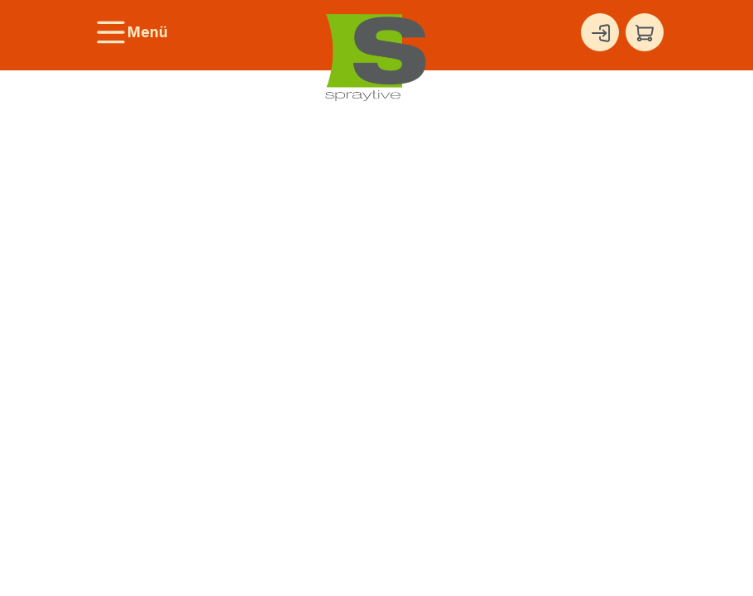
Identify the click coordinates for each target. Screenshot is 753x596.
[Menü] (131, 32)
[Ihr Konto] (600, 32)
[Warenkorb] (645, 32)
